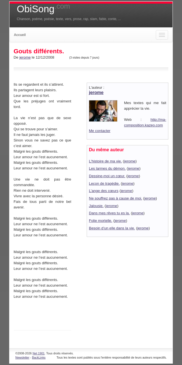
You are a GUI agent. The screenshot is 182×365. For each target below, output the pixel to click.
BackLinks (39, 357)
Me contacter (99, 131)
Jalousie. (96, 206)
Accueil (20, 35)
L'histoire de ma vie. (105, 161)
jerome (25, 57)
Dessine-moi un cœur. (107, 176)
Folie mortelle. (100, 220)
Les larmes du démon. (107, 168)
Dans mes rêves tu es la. (109, 213)
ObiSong (43, 9)
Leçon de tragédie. (104, 183)
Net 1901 (39, 353)
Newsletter (22, 357)
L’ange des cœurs (103, 191)
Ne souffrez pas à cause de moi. (115, 198)
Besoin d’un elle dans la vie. (112, 228)
